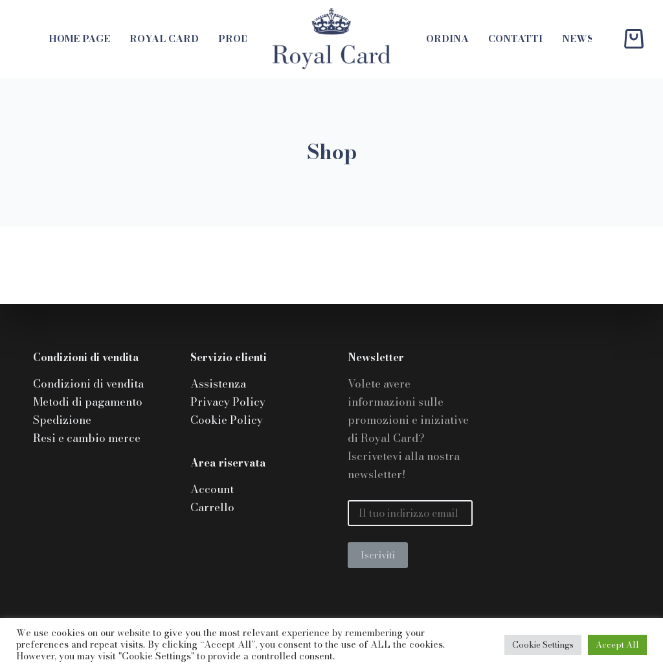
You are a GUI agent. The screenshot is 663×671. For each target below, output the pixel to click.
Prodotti (246, 38)
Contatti (515, 38)
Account (212, 489)
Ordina (447, 38)
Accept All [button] (617, 644)
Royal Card (164, 38)
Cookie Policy (226, 420)
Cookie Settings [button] (543, 644)
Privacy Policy (227, 401)
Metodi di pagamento (87, 401)
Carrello (212, 507)
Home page (79, 38)
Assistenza (218, 383)
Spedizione (62, 420)
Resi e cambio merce (86, 438)
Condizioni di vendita (88, 383)
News (578, 38)
